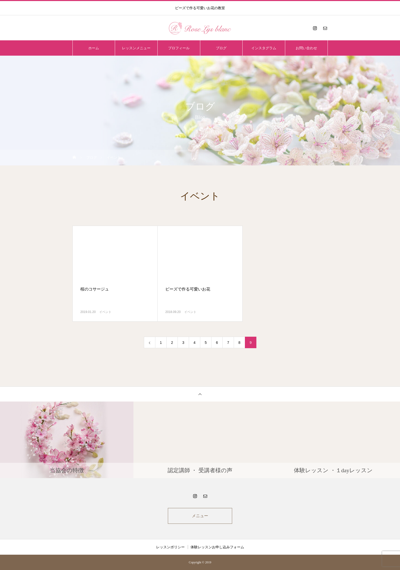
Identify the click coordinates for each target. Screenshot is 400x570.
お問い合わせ (306, 48)
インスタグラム (263, 48)
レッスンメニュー (136, 48)
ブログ (221, 48)
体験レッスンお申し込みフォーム (217, 547)
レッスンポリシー (170, 547)
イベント (105, 312)
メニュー (200, 516)
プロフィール (179, 48)
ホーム (93, 48)
